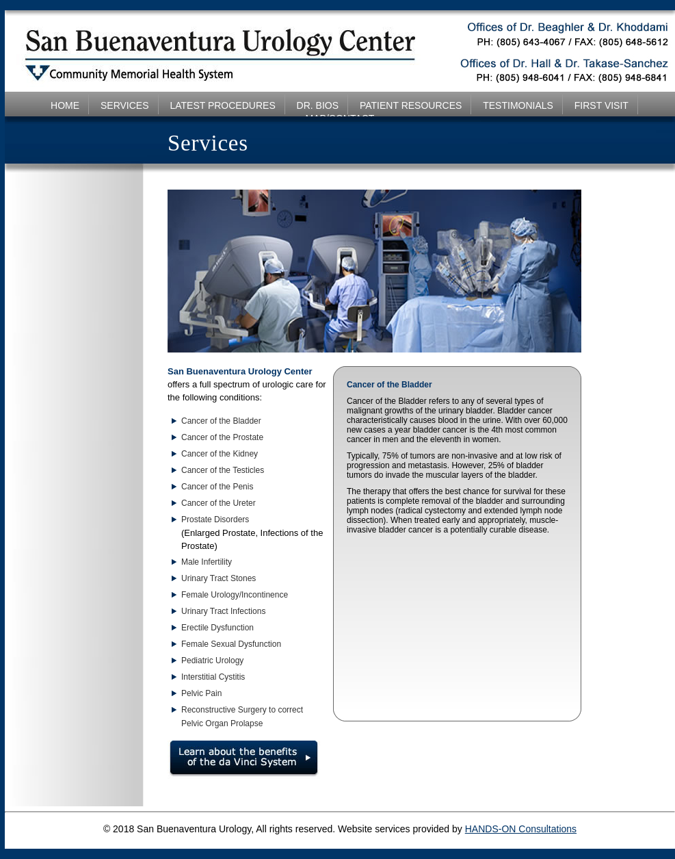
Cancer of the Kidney (219, 454)
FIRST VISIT (601, 105)
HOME (65, 105)
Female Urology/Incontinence (234, 595)
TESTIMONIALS (518, 105)
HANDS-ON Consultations (521, 828)
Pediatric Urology (212, 660)
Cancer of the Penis (217, 486)
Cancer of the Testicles (222, 470)
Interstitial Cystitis (213, 677)
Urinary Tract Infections (223, 611)
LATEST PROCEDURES (222, 105)
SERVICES (125, 105)
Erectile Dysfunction (217, 627)
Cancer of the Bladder (221, 421)
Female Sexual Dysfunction (231, 644)
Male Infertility (206, 562)
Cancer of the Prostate (222, 437)
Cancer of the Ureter (218, 503)
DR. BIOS (318, 105)
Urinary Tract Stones (218, 578)
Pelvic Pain (201, 693)
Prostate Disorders (215, 519)
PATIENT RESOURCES (411, 105)
